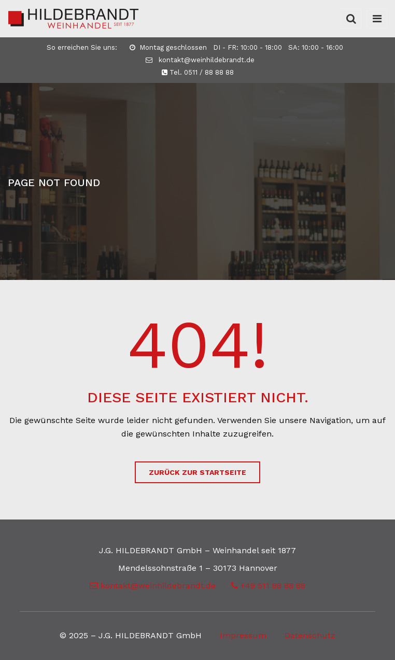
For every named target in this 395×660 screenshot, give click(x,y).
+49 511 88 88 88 (268, 586)
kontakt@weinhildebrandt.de (200, 60)
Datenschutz (310, 635)
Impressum (243, 635)
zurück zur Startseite (197, 472)
